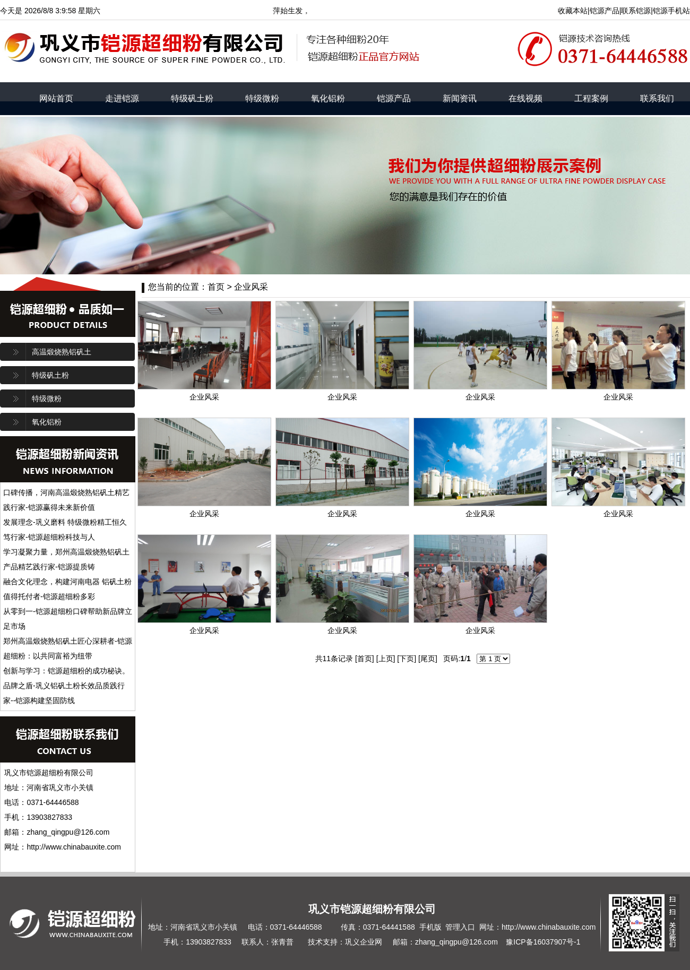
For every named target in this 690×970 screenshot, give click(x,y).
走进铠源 (122, 98)
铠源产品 (394, 98)
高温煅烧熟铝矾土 (61, 352)
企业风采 (251, 286)
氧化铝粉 (328, 98)
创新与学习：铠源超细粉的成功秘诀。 (66, 670)
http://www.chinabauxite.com (549, 927)
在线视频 (525, 98)
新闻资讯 (460, 98)
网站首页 (56, 98)
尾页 (427, 658)
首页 (364, 658)
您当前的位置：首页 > (191, 286)
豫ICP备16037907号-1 (543, 942)
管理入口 (460, 927)
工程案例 (591, 98)
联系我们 (657, 98)
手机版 (430, 927)
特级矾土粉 (192, 98)
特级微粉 (262, 98)
